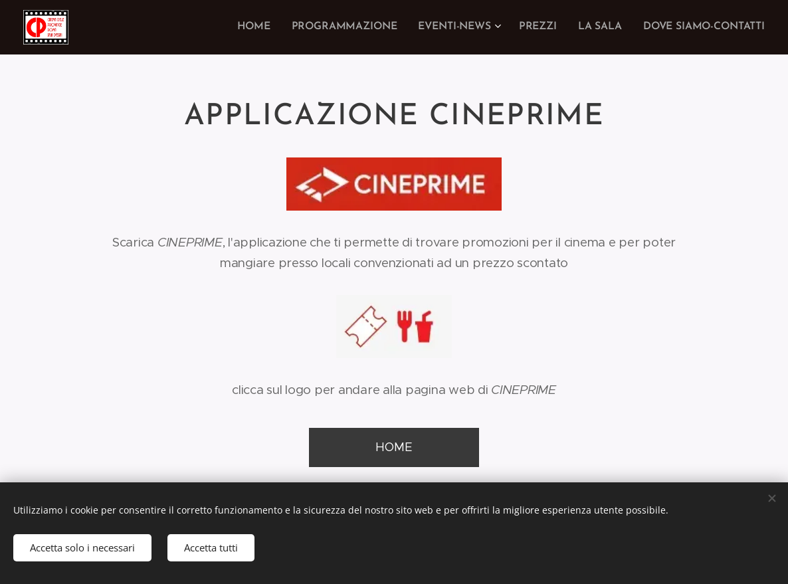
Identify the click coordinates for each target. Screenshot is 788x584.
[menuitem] (268, 27)
